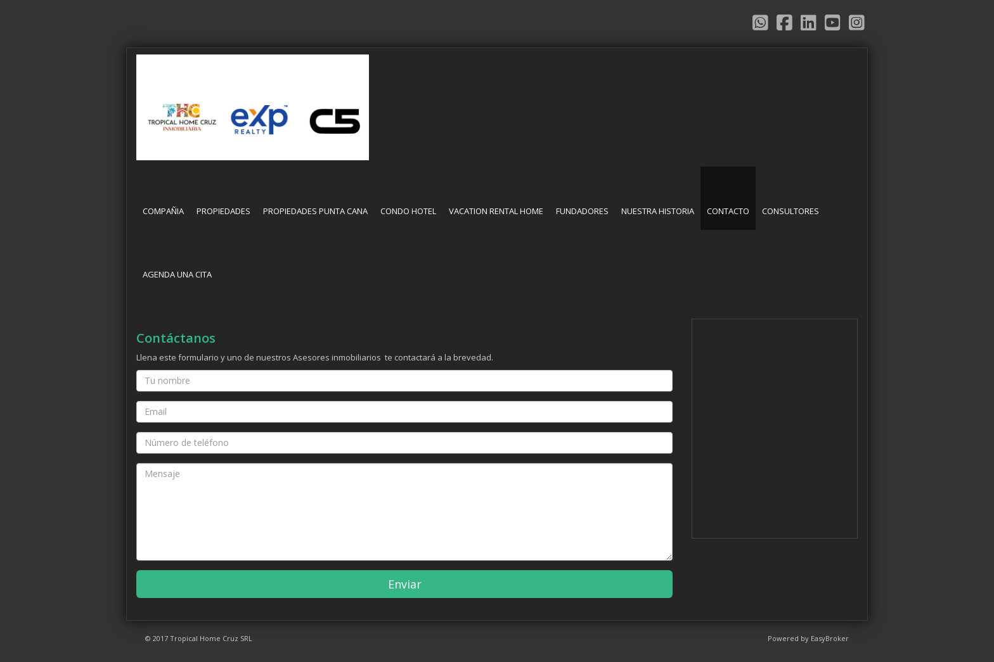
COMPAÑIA (163, 211)
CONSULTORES (790, 211)
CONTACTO (728, 211)
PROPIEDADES (223, 211)
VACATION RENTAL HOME (496, 211)
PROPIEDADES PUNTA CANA (315, 211)
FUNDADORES (582, 211)
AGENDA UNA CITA (177, 274)
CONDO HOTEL (408, 211)
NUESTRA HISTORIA (657, 211)
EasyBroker (830, 638)
